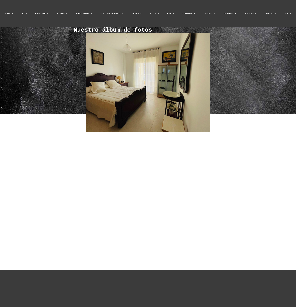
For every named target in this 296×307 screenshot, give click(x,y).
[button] (77, 82)
